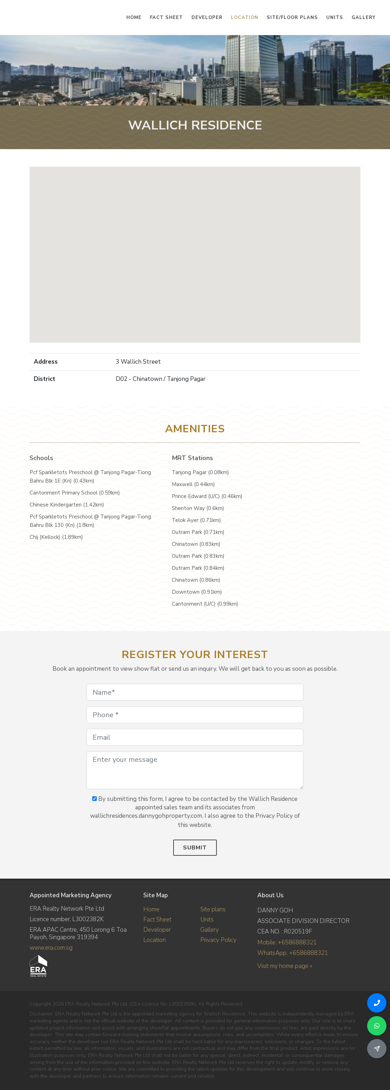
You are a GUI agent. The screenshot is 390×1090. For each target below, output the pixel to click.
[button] (195, 248)
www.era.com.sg (51, 948)
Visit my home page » (284, 966)
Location (154, 940)
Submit (195, 848)
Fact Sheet (157, 920)
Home (151, 909)
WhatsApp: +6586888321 (292, 953)
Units (207, 920)
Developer (157, 930)
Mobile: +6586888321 (287, 942)
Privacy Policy (218, 940)
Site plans (213, 909)
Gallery (209, 930)
